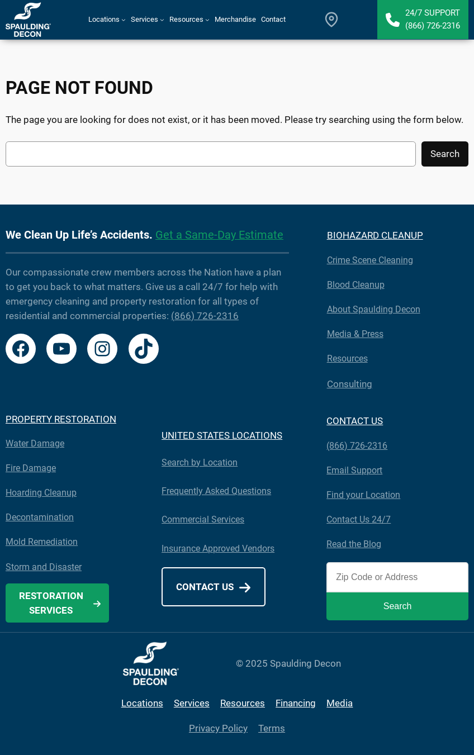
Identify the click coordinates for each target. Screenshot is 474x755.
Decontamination (40, 517)
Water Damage (35, 443)
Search (444, 153)
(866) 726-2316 (205, 315)
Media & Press (355, 334)
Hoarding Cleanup (41, 492)
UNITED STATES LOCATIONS (222, 435)
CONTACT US (354, 420)
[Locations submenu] (123, 19)
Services (192, 703)
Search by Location (200, 462)
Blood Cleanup (356, 284)
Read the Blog (353, 544)
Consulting (349, 384)
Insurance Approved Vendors (218, 548)
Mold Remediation (42, 541)
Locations (142, 703)
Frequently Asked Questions (216, 491)
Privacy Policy (218, 728)
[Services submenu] (162, 19)
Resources (347, 358)
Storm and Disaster (44, 567)
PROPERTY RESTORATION (61, 419)
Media (339, 703)
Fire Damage (31, 468)
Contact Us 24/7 (358, 519)
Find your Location (363, 495)
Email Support (354, 470)
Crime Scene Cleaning (370, 260)
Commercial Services (203, 519)
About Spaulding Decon (373, 309)
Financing (296, 703)
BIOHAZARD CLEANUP (375, 235)
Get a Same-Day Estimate (219, 234)
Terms (271, 728)
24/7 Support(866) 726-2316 (432, 19)
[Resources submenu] (207, 19)
